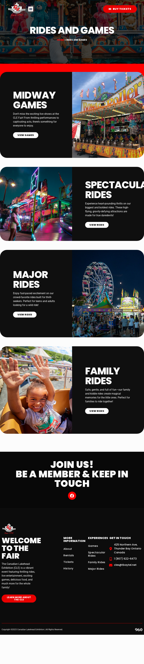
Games (93, 544)
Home (60, 40)
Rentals (68, 554)
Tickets (68, 560)
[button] (30, 9)
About (67, 547)
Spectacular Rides (96, 552)
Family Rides (96, 561)
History (68, 567)
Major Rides (96, 567)
